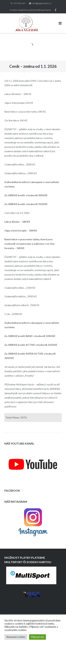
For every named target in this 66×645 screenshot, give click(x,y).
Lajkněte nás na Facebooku (55, 10)
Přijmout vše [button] (37, 636)
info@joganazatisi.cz (41, 3)
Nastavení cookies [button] (16, 636)
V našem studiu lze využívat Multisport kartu (30, 10)
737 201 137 (19, 3)
